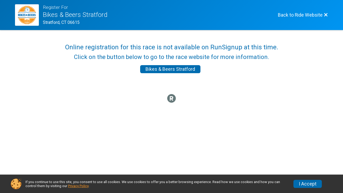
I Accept (307, 184)
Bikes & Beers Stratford (170, 69)
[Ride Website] (29, 15)
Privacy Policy (78, 186)
